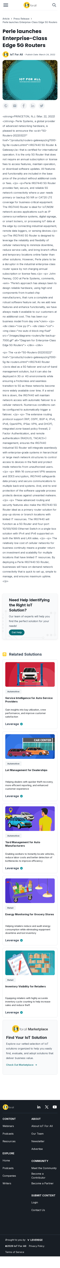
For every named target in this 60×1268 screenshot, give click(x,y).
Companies (9, 1175)
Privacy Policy (36, 1246)
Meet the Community (44, 1168)
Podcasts (8, 1133)
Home (6, 1160)
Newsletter (37, 1141)
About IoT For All (42, 1126)
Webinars (8, 1126)
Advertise (37, 1148)
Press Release (21, 18)
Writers (7, 1183)
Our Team (37, 1133)
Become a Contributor (38, 1175)
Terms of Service (14, 1252)
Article (6, 18)
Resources (9, 1141)
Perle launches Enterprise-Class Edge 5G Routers (30, 22)
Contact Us (38, 1210)
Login (34, 1202)
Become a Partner (42, 1183)
